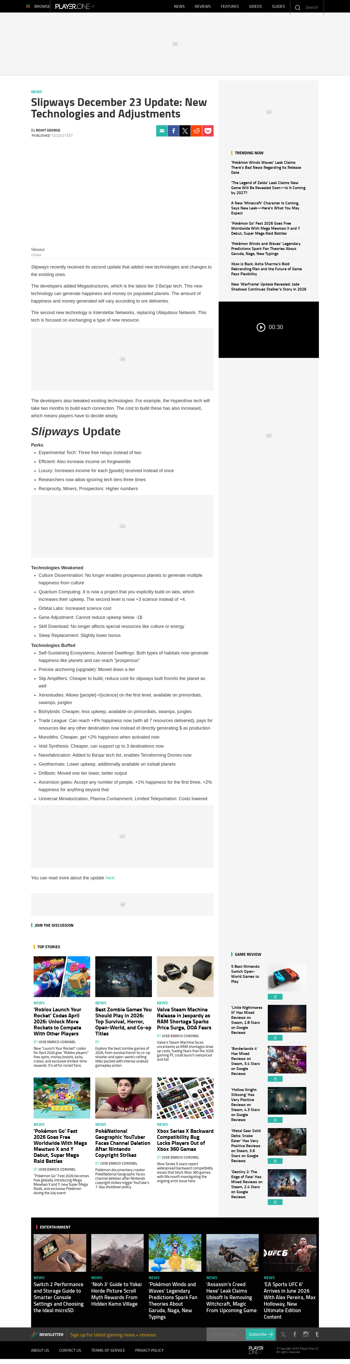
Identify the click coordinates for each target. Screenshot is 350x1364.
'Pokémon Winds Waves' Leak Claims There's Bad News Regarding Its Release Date (266, 170)
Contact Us (70, 1354)
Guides (278, 7)
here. (111, 880)
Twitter (185, 133)
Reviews (203, 7)
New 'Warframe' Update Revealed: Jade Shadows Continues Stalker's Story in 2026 (268, 289)
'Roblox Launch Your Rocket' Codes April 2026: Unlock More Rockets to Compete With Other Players (57, 1024)
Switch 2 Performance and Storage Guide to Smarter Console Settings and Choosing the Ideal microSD (58, 1299)
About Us (40, 1354)
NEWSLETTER (51, 1337)
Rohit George (48, 132)
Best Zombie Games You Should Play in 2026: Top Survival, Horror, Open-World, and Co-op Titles (123, 1024)
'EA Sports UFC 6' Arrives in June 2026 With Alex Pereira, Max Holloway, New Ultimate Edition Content (290, 1302)
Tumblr (317, 1336)
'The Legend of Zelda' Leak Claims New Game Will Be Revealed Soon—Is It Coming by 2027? (268, 190)
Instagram (305, 1336)
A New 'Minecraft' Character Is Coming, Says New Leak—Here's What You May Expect (265, 210)
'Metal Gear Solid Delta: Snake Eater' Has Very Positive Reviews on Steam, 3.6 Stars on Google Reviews (247, 1148)
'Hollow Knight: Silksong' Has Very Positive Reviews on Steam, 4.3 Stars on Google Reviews (247, 1107)
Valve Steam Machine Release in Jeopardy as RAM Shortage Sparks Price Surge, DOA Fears (184, 1021)
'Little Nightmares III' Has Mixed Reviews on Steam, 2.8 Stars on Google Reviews (247, 1025)
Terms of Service (108, 1354)
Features (230, 7)
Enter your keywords (297, 7)
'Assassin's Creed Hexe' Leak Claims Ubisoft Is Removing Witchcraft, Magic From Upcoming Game (231, 1299)
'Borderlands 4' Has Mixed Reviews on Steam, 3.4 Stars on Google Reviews (247, 1066)
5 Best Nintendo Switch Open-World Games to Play (247, 984)
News (179, 7)
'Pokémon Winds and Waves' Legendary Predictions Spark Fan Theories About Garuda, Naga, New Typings (266, 251)
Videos (255, 7)
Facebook (173, 133)
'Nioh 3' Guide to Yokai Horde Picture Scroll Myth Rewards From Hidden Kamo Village (116, 1296)
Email (161, 133)
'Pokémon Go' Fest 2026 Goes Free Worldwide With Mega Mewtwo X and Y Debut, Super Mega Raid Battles (265, 230)
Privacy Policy (149, 1354)
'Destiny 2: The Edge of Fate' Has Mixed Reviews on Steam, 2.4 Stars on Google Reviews (247, 1189)
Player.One (92, 7)
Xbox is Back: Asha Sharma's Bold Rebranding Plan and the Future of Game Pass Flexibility (266, 271)
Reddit (196, 133)
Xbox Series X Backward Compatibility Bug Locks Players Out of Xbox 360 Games (185, 1142)
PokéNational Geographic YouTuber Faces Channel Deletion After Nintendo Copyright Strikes (122, 1145)
